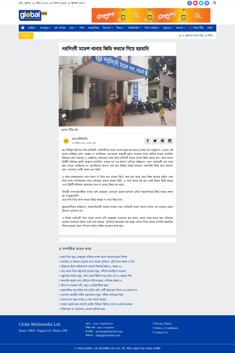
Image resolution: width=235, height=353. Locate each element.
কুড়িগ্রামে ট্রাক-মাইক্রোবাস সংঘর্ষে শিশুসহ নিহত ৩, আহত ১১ (90, 266)
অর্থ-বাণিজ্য (60, 28)
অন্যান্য (181, 28)
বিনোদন (108, 28)
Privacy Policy (162, 323)
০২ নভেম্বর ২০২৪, (78, 143)
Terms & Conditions (165, 328)
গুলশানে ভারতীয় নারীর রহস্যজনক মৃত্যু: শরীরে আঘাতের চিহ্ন (91, 295)
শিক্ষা (82, 28)
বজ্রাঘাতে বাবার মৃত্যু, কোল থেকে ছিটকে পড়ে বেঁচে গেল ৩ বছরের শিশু (95, 276)
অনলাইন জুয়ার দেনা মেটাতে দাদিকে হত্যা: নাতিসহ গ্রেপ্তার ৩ (90, 281)
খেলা (73, 28)
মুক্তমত (168, 28)
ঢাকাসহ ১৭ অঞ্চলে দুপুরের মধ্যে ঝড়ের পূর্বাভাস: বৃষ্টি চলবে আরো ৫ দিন (96, 262)
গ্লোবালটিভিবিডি (80, 139)
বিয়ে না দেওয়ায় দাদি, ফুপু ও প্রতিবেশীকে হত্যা (83, 285)
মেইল (210, 28)
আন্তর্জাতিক (93, 28)
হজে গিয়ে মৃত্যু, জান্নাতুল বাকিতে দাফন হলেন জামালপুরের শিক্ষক (93, 257)
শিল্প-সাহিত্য (152, 28)
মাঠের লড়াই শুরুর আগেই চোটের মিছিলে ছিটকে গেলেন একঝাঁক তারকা (96, 304)
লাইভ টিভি (196, 28)
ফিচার (120, 28)
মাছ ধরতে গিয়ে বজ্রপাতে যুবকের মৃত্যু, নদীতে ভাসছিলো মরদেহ (92, 271)
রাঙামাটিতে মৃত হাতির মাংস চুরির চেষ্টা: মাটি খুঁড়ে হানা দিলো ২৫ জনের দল (98, 290)
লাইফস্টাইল (135, 28)
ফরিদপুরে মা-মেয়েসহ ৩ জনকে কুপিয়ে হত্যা (82, 309)
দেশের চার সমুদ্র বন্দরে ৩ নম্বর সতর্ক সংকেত (82, 300)
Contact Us (160, 332)
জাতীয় (32, 28)
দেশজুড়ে (45, 28)
